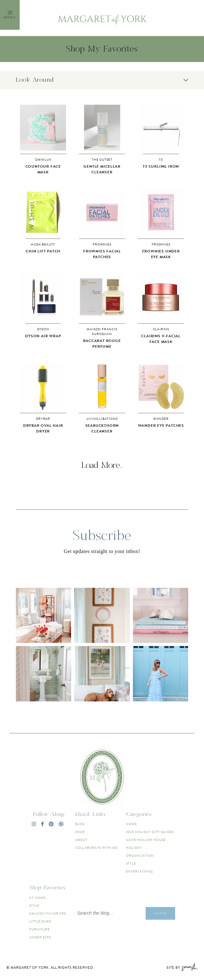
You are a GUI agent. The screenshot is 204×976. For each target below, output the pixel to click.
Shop (80, 832)
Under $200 (40, 937)
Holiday (134, 847)
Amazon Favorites (47, 913)
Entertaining (139, 871)
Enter (160, 913)
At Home (37, 897)
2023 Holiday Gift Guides (150, 832)
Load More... (102, 465)
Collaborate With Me (96, 847)
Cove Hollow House (146, 839)
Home (131, 824)
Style (131, 863)
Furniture (39, 929)
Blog (80, 824)
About (81, 839)
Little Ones (40, 921)
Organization (140, 855)
